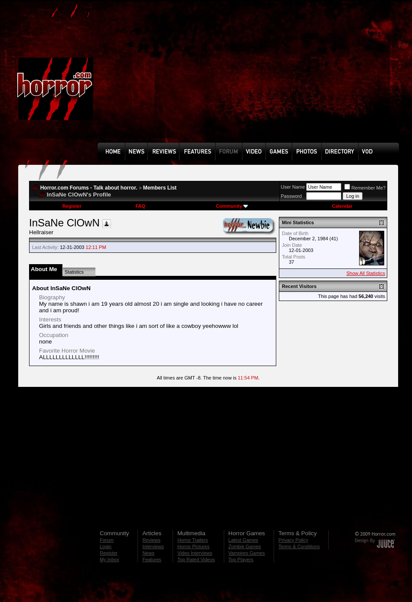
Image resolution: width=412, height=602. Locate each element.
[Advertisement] (192, 77)
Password (291, 196)
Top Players (241, 559)
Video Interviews (195, 553)
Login (105, 546)
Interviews (153, 546)
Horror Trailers (192, 540)
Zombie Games (245, 546)
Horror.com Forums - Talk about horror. (88, 188)
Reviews (151, 540)
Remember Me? (365, 187)
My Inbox (109, 559)
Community (232, 206)
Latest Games (243, 540)
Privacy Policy (293, 540)
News (148, 553)
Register (72, 206)
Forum (107, 540)
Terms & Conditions (299, 546)
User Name (293, 187)
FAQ (140, 206)
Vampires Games (247, 553)
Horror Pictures (193, 546)
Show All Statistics (366, 273)
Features (151, 559)
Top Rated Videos (196, 559)
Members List (160, 188)
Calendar (342, 206)
